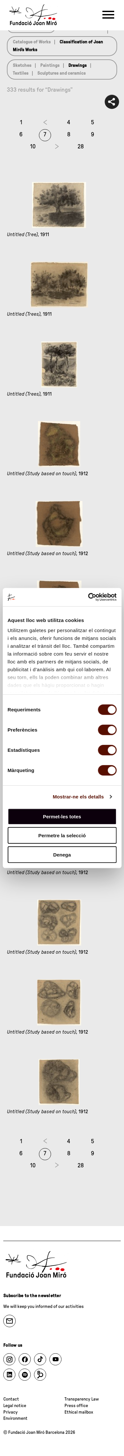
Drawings (77, 65)
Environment (15, 1418)
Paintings (50, 65)
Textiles (20, 73)
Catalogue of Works (32, 42)
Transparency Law (81, 1399)
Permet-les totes (62, 816)
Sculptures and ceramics (61, 73)
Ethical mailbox (78, 1412)
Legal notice (14, 1405)
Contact (11, 1399)
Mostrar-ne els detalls (78, 796)
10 (33, 147)
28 (81, 147)
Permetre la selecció (62, 835)
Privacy (10, 1412)
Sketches (22, 65)
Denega (62, 854)
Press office (76, 1405)
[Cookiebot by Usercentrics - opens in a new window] (88, 597)
